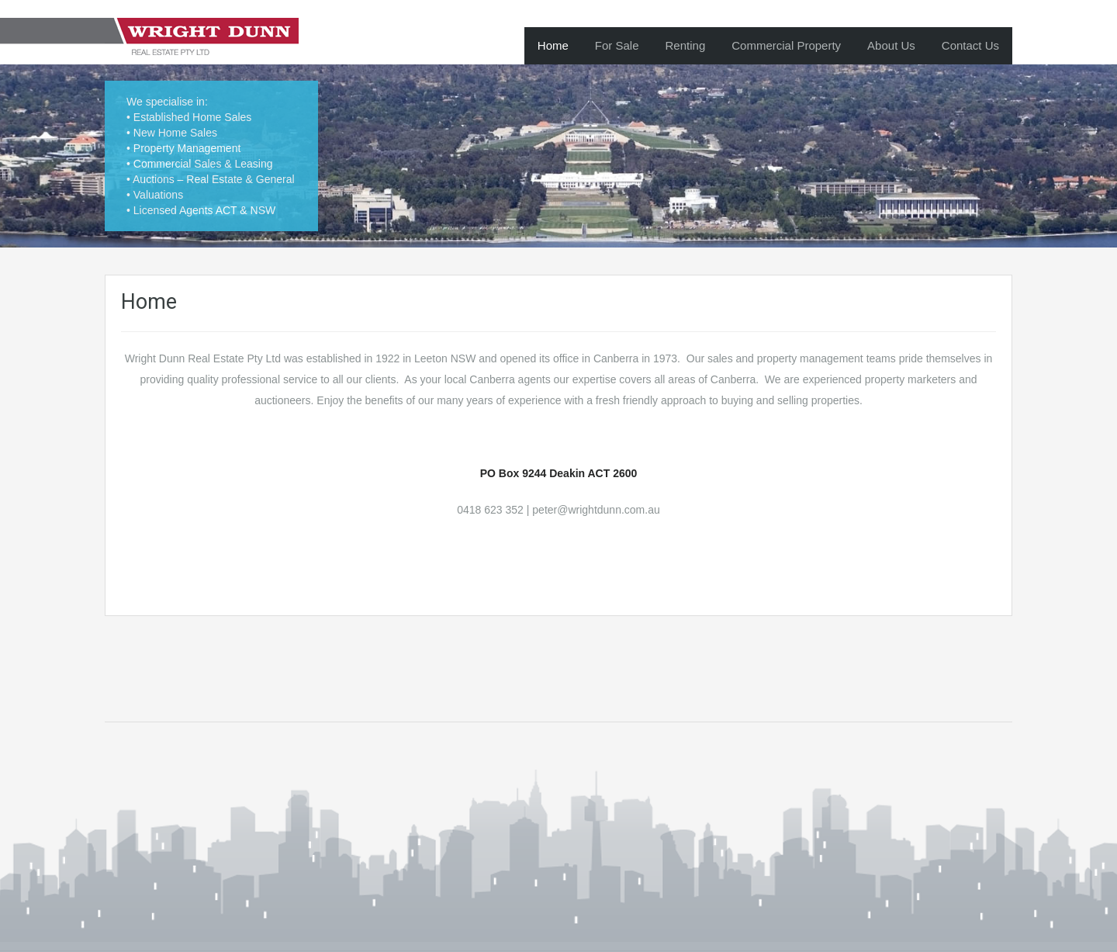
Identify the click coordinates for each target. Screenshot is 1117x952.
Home (553, 45)
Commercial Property (786, 45)
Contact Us (970, 45)
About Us (891, 45)
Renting (686, 45)
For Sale (617, 45)
